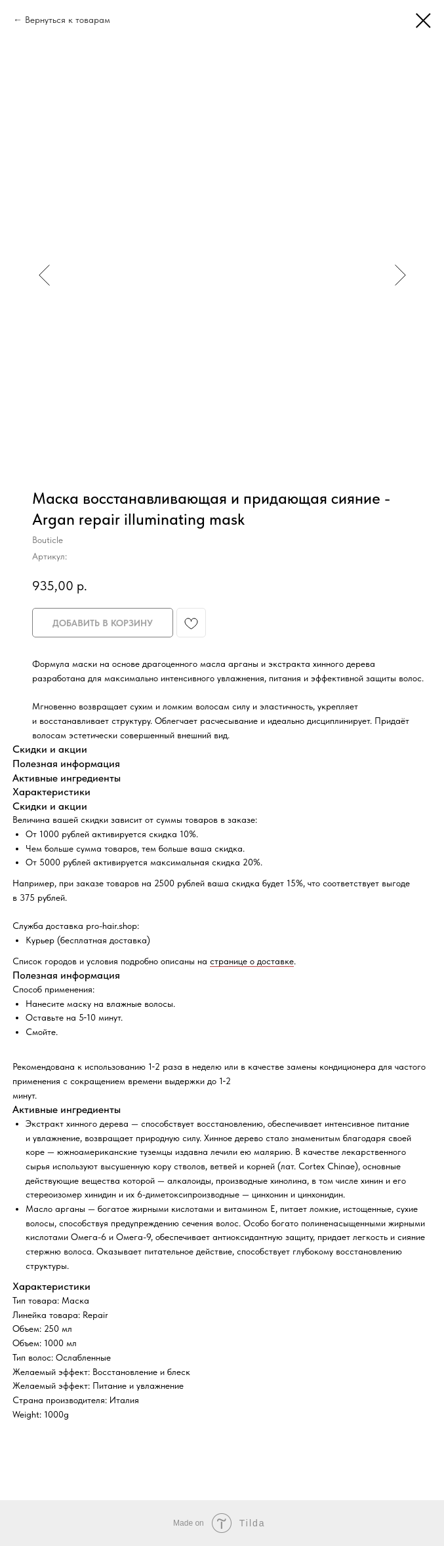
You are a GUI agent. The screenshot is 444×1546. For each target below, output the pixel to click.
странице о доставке (252, 961)
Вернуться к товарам (67, 19)
